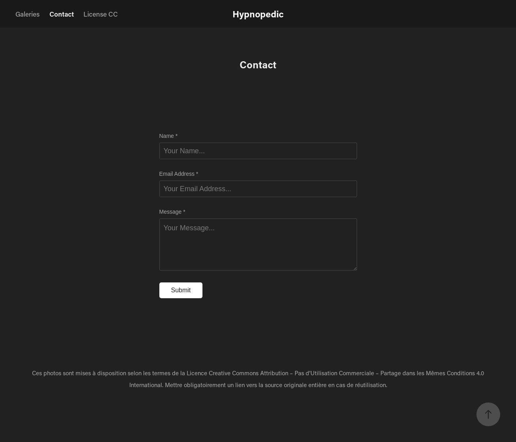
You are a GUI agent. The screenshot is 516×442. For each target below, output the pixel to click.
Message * (172, 211)
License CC (100, 13)
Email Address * (178, 174)
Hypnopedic (258, 14)
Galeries (27, 13)
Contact (61, 13)
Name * (168, 136)
